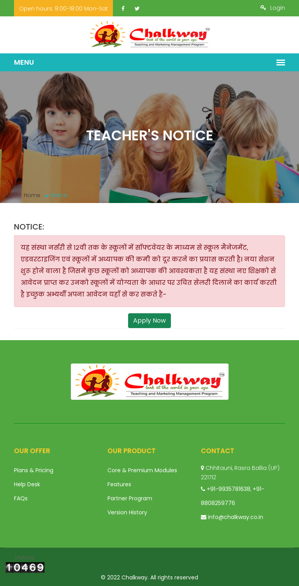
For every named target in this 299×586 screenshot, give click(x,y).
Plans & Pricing (33, 470)
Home (32, 195)
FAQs (21, 498)
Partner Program (129, 498)
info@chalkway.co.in (235, 517)
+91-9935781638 (228, 489)
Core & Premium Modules (142, 470)
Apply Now (149, 320)
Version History (127, 512)
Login (272, 8)
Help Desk (27, 484)
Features (119, 484)
